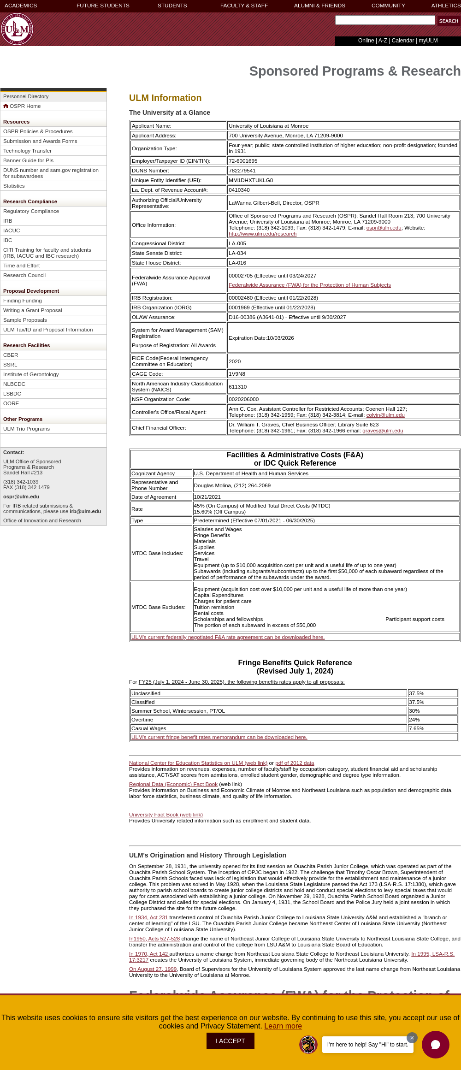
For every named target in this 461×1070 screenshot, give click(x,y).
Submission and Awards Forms (40, 141)
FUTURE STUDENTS (103, 5)
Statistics (14, 186)
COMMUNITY (388, 5)
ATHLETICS (446, 5)
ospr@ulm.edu (21, 496)
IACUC (11, 230)
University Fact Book (153, 814)
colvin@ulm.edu (385, 415)
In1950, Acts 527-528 (154, 938)
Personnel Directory (25, 96)
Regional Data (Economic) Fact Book (173, 784)
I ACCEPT (230, 1041)
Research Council (24, 275)
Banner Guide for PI (27, 160)
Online (366, 40)
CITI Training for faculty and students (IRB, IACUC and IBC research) (47, 253)
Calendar (403, 40)
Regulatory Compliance (31, 211)
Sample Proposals (25, 320)
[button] (449, 21)
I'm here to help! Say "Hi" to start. (367, 1044)
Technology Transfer (27, 151)
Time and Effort (21, 265)
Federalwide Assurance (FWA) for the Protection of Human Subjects (310, 285)
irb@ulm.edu (85, 511)
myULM (428, 40)
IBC (7, 240)
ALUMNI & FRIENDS (319, 5)
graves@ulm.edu (382, 430)
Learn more (283, 1026)
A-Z (382, 40)
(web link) (190, 814)
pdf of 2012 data (294, 763)
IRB (7, 221)
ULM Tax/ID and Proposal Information (48, 329)
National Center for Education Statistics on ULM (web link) (198, 763)
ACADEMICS (21, 5)
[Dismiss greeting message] (412, 1037)
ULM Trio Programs (26, 429)
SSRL (10, 364)
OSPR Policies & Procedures (38, 131)
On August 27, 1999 (153, 969)
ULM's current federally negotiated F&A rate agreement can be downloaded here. (228, 637)
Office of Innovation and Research (42, 520)
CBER (10, 355)
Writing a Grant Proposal (32, 310)
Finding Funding (22, 300)
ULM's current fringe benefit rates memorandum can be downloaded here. (219, 737)
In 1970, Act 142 (149, 954)
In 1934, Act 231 (148, 917)
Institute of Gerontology (31, 374)
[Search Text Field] (385, 20)
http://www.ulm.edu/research (262, 233)
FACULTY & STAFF (244, 5)
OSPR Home (22, 106)
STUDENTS (172, 5)
